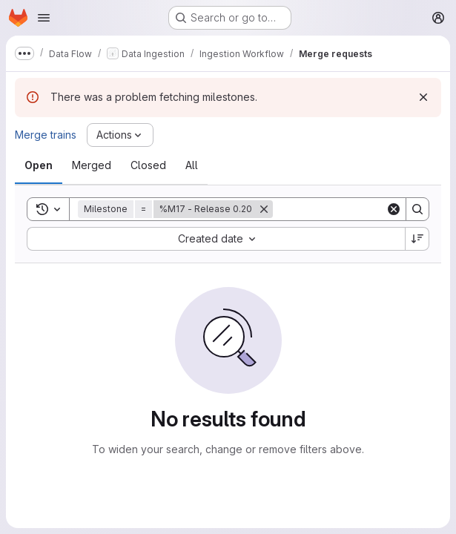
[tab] (38, 165)
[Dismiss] (423, 97)
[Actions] (120, 135)
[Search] (365, 209)
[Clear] (394, 209)
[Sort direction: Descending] (417, 239)
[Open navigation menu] (44, 18)
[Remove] (264, 209)
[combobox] (216, 239)
